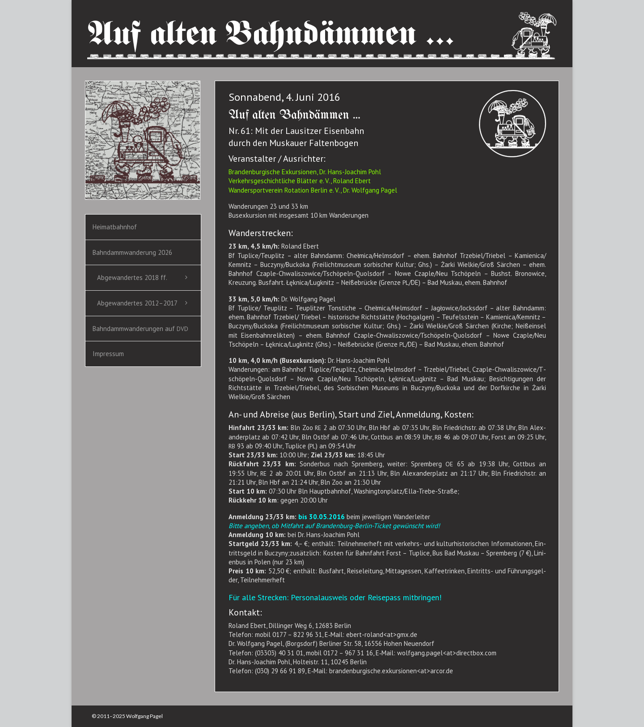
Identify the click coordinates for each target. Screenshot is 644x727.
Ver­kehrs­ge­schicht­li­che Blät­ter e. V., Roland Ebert (300, 180)
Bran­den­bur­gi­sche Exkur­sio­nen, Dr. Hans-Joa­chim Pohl (305, 172)
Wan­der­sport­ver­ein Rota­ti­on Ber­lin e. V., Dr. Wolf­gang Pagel (313, 190)
